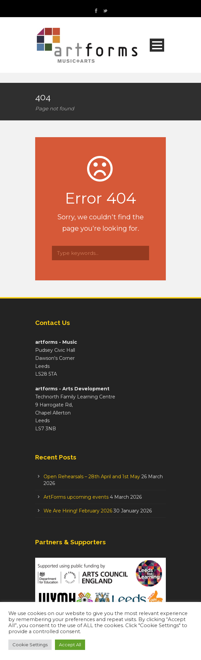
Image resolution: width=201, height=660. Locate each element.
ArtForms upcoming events (76, 497)
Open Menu (157, 45)
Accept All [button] (70, 644)
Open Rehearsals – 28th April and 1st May (92, 477)
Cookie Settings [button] (30, 644)
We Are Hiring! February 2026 (78, 511)
